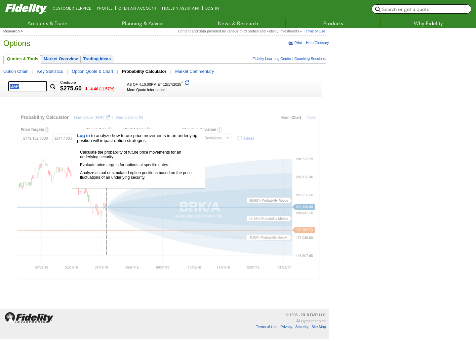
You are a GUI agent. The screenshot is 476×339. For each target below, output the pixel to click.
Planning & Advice (143, 23)
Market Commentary (194, 71)
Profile (105, 8)
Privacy (286, 327)
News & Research (238, 23)
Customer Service (72, 8)
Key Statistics (50, 71)
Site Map (318, 327)
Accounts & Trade (47, 23)
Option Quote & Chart (92, 71)
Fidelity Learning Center (272, 59)
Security (301, 327)
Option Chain (15, 71)
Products (333, 23)
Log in (83, 135)
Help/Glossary (317, 43)
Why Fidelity (428, 23)
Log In (212, 8)
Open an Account (137, 8)
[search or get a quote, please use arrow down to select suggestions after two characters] (421, 9)
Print (295, 43)
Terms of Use (313, 31)
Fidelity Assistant (181, 8)
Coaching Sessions (310, 59)
